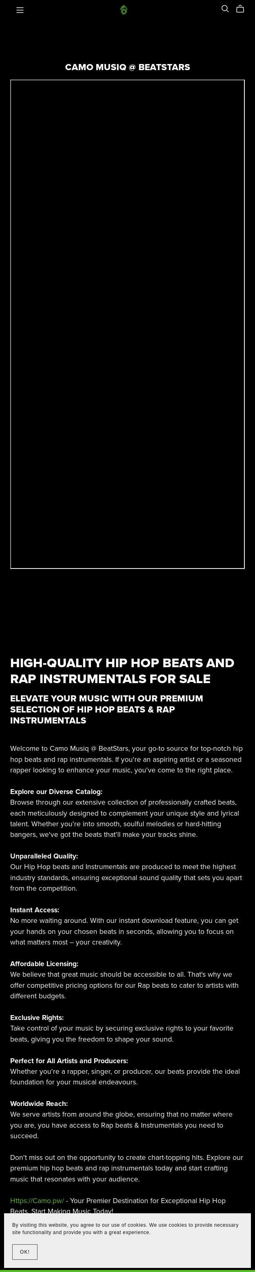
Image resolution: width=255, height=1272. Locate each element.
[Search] (225, 9)
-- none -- (127, 324)
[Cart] (243, 9)
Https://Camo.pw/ (37, 1201)
